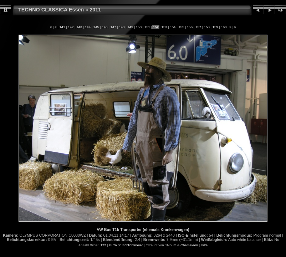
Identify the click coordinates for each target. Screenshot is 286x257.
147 (113, 27)
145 (96, 27)
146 (104, 27)
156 (189, 27)
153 (164, 27)
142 (71, 27)
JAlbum (170, 245)
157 (198, 27)
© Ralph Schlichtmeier (126, 245)
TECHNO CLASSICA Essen (51, 9)
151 (147, 27)
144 (87, 27)
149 (130, 27)
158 (206, 27)
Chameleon (189, 245)
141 (62, 27)
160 (224, 27)
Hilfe (204, 245)
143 (79, 27)
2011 (95, 9)
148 (122, 27)
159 (215, 27)
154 (173, 27)
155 (181, 27)
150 (138, 27)
